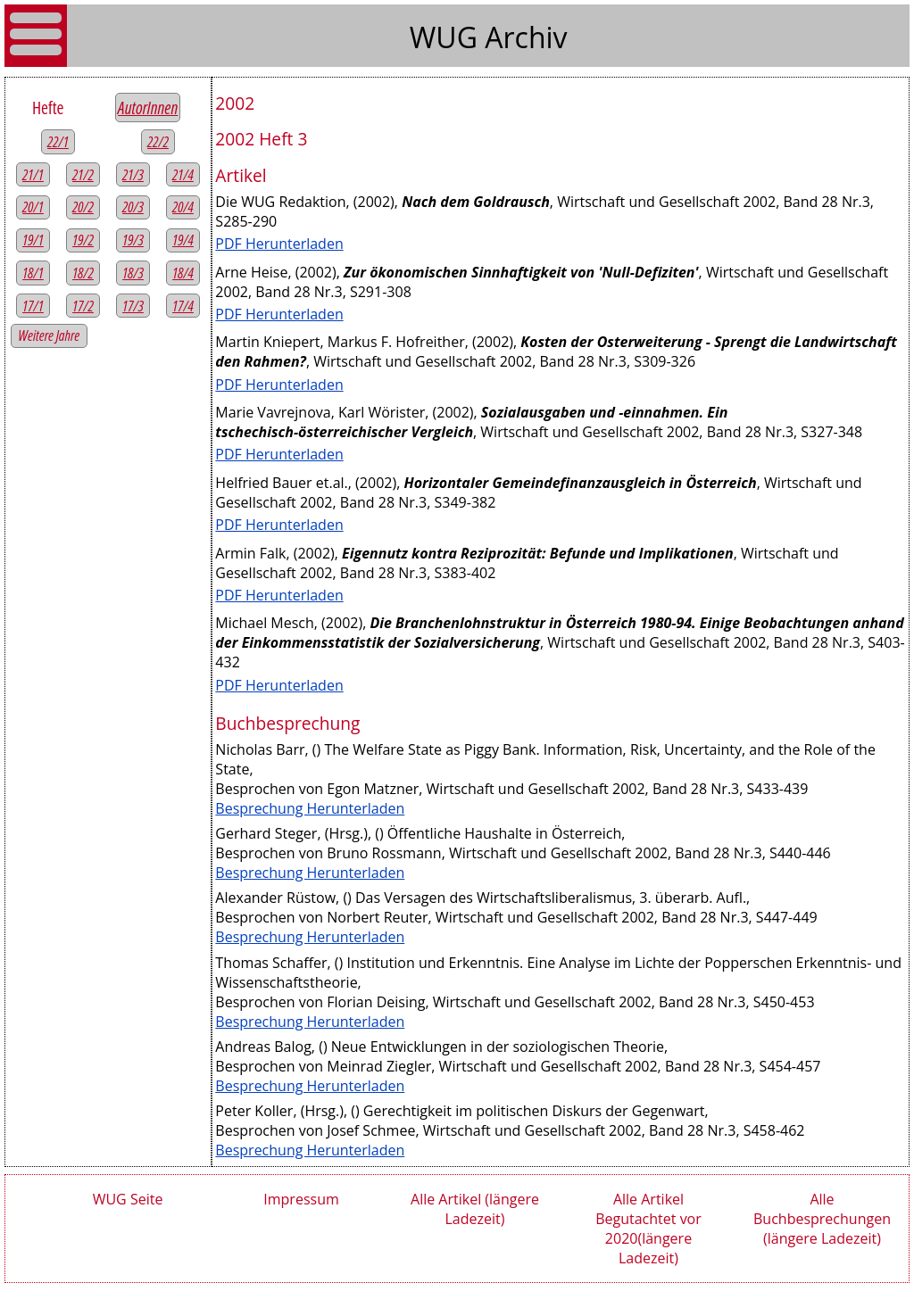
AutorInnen (148, 107)
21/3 (133, 175)
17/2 (83, 306)
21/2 (83, 175)
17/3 (133, 306)
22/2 (158, 142)
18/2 (83, 273)
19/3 (133, 240)
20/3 (133, 207)
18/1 (33, 273)
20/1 (33, 207)
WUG (447, 37)
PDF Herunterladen (279, 243)
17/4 (183, 306)
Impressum (300, 1199)
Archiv (526, 37)
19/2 (83, 240)
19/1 (33, 240)
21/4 (183, 175)
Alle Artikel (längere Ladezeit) (475, 1209)
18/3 (133, 273)
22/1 (58, 142)
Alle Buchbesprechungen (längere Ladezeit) (822, 1218)
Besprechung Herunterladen (309, 808)
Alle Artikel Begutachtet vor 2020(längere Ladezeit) (648, 1228)
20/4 (183, 207)
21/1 (33, 175)
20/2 (83, 207)
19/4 (183, 240)
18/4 (183, 273)
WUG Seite (128, 1199)
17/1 (33, 306)
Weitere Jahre (49, 335)
